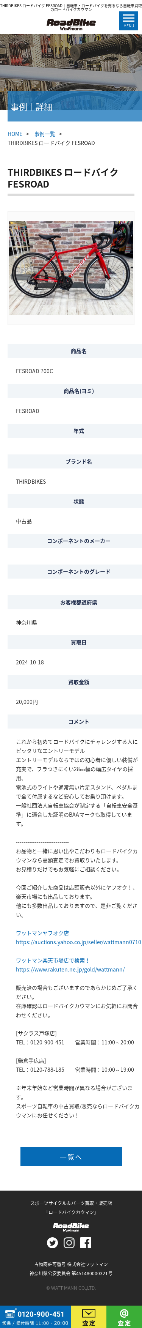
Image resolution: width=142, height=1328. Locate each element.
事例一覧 (44, 133)
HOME (15, 133)
